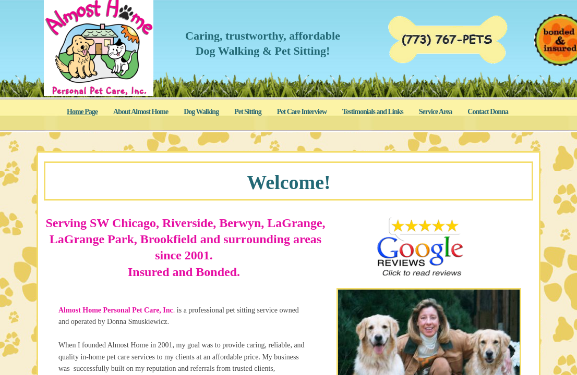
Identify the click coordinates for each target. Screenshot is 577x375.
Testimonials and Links (372, 112)
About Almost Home (140, 112)
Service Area (435, 112)
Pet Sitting (247, 112)
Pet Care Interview (302, 112)
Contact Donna (487, 112)
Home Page (82, 112)
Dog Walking (201, 112)
